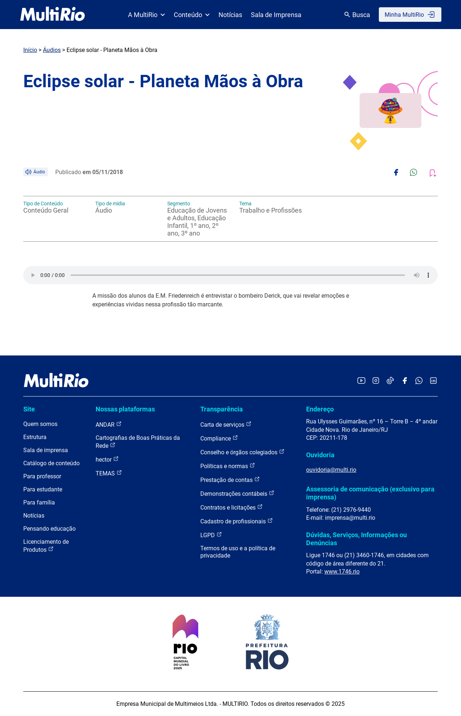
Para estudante (42, 489)
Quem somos (40, 424)
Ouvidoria (320, 455)
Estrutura (35, 437)
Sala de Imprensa (276, 15)
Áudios (52, 50)
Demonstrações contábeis (237, 493)
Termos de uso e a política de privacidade (237, 552)
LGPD (211, 535)
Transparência (221, 409)
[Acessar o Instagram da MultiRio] (375, 381)
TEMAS (109, 473)
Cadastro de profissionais (236, 521)
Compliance (219, 438)
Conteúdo (192, 15)
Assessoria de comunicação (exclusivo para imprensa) (370, 493)
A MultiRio (146, 15)
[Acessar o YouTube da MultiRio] (361, 381)
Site (29, 409)
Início (30, 50)
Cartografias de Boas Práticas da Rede (138, 441)
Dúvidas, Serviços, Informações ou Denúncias (356, 539)
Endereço (320, 409)
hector (107, 459)
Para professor (42, 476)
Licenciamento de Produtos (46, 545)
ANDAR (109, 424)
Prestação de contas (230, 479)
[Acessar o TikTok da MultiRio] (390, 381)
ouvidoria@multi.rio (331, 469)
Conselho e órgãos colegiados (242, 452)
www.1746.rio (342, 571)
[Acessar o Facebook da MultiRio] (404, 381)
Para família (39, 502)
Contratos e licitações (231, 507)
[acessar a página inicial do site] (52, 15)
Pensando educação (49, 528)
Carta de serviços (226, 424)
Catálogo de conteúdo (51, 463)
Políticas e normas (227, 466)
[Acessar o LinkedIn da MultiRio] (433, 381)
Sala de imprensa (45, 450)
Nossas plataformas (125, 409)
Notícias (230, 15)
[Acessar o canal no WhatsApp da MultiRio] (419, 381)
